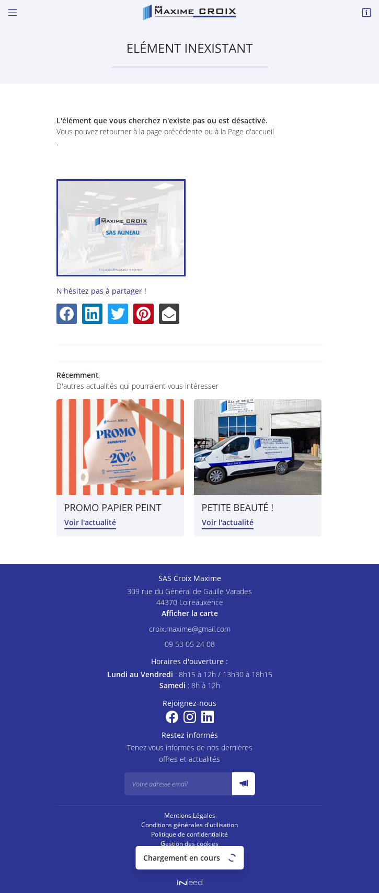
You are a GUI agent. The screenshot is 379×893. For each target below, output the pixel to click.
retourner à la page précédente (151, 131)
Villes (189, 862)
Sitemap (190, 853)
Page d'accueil (251, 131)
